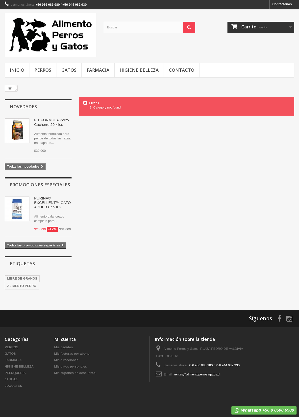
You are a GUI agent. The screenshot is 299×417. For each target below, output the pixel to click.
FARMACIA (98, 70)
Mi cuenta (65, 339)
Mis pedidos (63, 347)
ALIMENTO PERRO (21, 286)
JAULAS (11, 379)
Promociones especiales (40, 185)
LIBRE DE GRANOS (22, 278)
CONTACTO (181, 70)
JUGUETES (13, 386)
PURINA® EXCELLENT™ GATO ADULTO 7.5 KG (52, 202)
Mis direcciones (66, 360)
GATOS (68, 70)
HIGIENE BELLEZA (139, 70)
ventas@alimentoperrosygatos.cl (197, 374)
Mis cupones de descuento (74, 373)
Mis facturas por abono (72, 353)
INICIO (17, 70)
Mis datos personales (70, 366)
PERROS (42, 70)
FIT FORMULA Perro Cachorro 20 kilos (51, 122)
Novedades (23, 107)
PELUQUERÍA (15, 373)
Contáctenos (282, 4)
